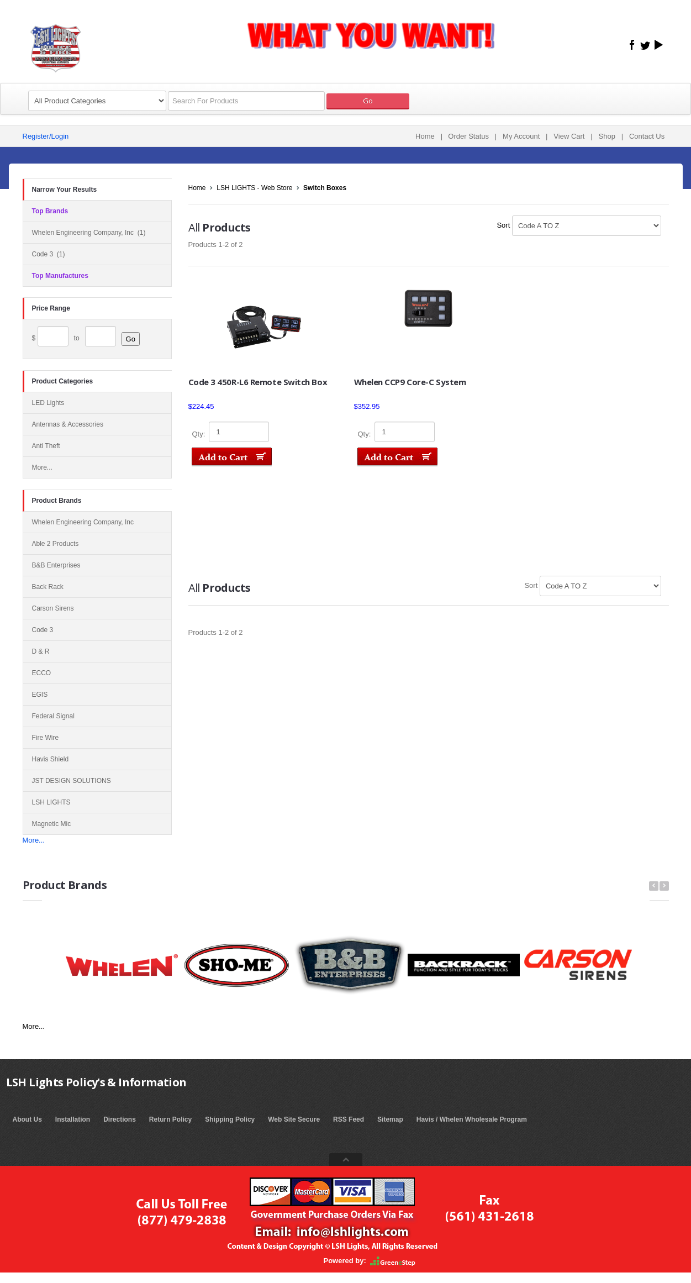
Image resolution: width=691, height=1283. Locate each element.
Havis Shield (50, 759)
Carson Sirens (53, 608)
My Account (521, 136)
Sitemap (390, 1119)
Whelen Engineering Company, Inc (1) (89, 232)
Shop (607, 136)
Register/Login (46, 136)
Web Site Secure (294, 1119)
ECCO (41, 673)
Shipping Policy (230, 1119)
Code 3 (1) (48, 254)
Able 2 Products (55, 544)
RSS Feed (348, 1119)
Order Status (468, 136)
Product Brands (57, 500)
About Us (27, 1119)
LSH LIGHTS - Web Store (254, 188)
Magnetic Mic (51, 824)
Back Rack (48, 587)
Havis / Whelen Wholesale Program (471, 1119)
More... (34, 840)
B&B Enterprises (56, 565)
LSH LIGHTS (51, 802)
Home (425, 136)
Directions (119, 1119)
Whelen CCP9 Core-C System (410, 381)
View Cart (568, 136)
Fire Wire (45, 738)
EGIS (40, 694)
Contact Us (646, 136)
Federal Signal (53, 716)
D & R (41, 651)
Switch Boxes (324, 188)
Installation (72, 1119)
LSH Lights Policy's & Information (96, 1082)
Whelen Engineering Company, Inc (83, 522)
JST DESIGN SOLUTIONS (71, 781)
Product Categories (62, 381)
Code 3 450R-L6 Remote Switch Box (258, 381)
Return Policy (170, 1119)
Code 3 (43, 630)
